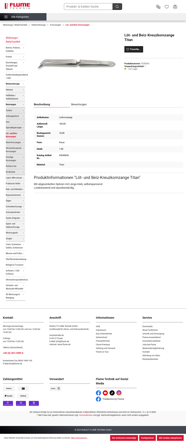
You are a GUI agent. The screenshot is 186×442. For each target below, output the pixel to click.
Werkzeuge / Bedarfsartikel (13, 39)
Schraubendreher (13, 212)
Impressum (101, 330)
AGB (98, 326)
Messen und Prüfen (14, 253)
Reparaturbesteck (13, 195)
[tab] (52, 104)
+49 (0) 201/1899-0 (13, 353)
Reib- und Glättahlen (14, 189)
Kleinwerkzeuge (13, 83)
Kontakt (146, 352)
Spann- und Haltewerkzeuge (12, 225)
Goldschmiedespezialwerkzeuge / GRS (15, 76)
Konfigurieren (147, 438)
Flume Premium (103, 344)
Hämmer (9, 89)
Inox (8, 122)
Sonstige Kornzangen (11, 159)
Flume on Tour (102, 352)
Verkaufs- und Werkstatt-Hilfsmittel (14, 287)
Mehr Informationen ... (79, 438)
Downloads (147, 326)
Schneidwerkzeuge (14, 206)
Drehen (9, 56)
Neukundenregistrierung (153, 348)
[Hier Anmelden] (175, 6)
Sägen (8, 200)
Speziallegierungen (14, 127)
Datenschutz (101, 337)
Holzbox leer (11, 166)
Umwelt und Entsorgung (153, 333)
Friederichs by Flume (110, 399)
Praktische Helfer (13, 183)
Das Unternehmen (104, 333)
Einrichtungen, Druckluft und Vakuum (12, 65)
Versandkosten (86, 415)
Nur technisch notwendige (124, 438)
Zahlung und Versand (105, 348)
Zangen (9, 238)
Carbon (9, 110)
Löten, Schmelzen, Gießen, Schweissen (14, 246)
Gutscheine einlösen (151, 341)
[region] (76, 64)
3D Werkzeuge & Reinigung (13, 296)
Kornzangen (11, 104)
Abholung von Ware (151, 355)
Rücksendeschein (150, 359)
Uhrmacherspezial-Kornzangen (14, 150)
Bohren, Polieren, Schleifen (13, 49)
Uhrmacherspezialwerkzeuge (15, 279)
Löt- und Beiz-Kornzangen (12, 135)
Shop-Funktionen (150, 330)
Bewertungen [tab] (79, 104)
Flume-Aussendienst (151, 337)
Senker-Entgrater (13, 218)
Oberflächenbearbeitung (15, 259)
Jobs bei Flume (149, 344)
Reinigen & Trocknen (14, 265)
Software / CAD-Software (13, 272)
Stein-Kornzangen (13, 142)
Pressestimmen (103, 341)
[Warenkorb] (181, 4)
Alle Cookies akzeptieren (170, 438)
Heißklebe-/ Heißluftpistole (12, 97)
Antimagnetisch (12, 116)
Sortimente (10, 172)
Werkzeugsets (12, 232)
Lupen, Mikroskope (14, 177)
